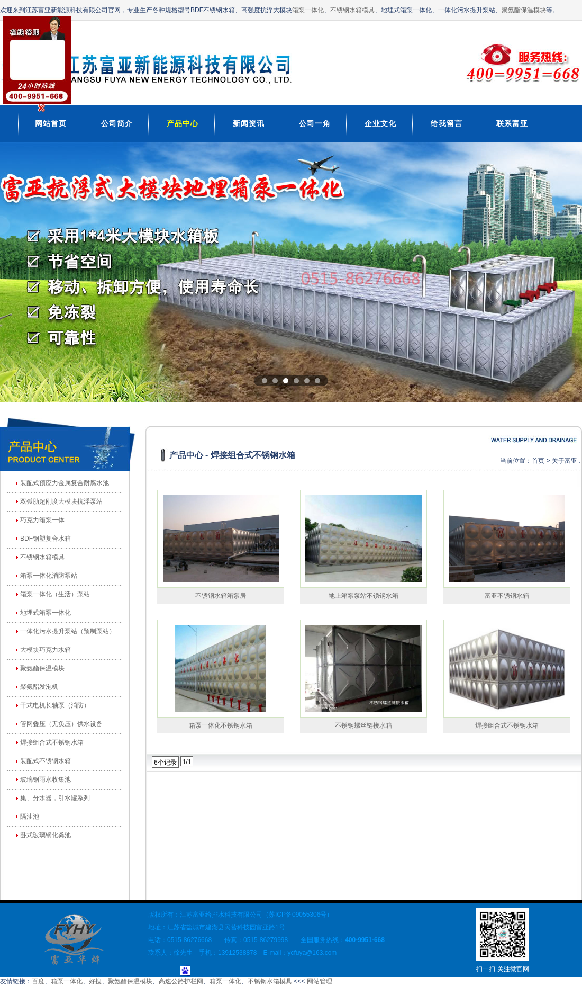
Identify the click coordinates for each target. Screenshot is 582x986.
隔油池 (29, 816)
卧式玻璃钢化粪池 (45, 835)
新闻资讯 (249, 123)
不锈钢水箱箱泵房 (220, 595)
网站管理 (319, 981)
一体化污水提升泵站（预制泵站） (67, 631)
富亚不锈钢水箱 (507, 595)
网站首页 (51, 123)
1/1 (187, 762)
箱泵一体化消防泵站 (48, 575)
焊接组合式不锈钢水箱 (52, 742)
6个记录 (165, 762)
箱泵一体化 (308, 10)
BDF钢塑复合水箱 (45, 538)
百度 (38, 981)
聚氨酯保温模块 (524, 10)
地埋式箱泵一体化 (45, 612)
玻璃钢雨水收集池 (45, 779)
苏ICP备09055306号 (297, 914)
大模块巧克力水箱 (45, 649)
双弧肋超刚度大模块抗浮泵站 (61, 501)
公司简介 (117, 123)
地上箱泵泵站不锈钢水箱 (363, 595)
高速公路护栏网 (181, 981)
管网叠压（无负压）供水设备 (61, 724)
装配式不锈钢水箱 (45, 761)
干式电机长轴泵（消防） (55, 705)
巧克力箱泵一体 (42, 520)
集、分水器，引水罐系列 (55, 798)
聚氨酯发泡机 (39, 687)
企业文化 (380, 123)
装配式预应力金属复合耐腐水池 (64, 483)
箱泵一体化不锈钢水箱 (220, 725)
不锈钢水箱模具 (352, 10)
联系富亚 (512, 123)
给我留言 (446, 123)
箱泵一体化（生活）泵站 (55, 594)
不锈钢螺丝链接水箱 (363, 725)
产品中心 (182, 123)
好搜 (95, 981)
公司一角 (315, 123)
